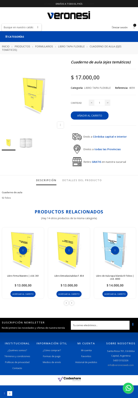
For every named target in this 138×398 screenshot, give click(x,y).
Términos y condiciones (17, 356)
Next (72, 303)
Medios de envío (52, 362)
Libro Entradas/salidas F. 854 (69, 275)
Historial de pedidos (86, 362)
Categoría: (77, 88)
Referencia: (121, 88)
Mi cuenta (86, 350)
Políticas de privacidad (17, 362)
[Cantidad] (99, 103)
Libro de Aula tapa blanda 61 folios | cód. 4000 (115, 277)
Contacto (17, 368)
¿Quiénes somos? (17, 350)
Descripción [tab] (46, 180)
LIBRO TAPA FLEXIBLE (97, 88)
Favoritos (86, 356)
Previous (66, 303)
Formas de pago (52, 356)
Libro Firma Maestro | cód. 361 (23, 275)
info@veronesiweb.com (121, 365)
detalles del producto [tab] (82, 180)
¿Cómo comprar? (52, 350)
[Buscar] (21, 27)
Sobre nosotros (120, 343)
